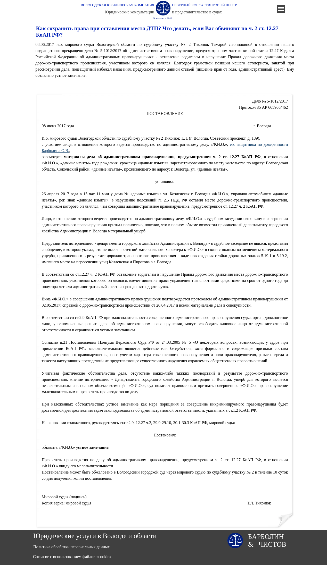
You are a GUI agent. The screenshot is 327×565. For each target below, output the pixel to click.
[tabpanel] (165, 60)
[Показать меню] (281, 9)
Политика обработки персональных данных (71, 547)
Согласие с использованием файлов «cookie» (72, 556)
